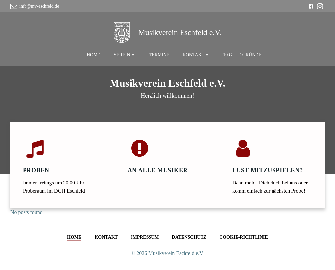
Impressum (145, 237)
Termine (159, 54)
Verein (124, 54)
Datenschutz (189, 237)
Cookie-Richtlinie (244, 237)
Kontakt (196, 54)
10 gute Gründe (242, 54)
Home (93, 54)
